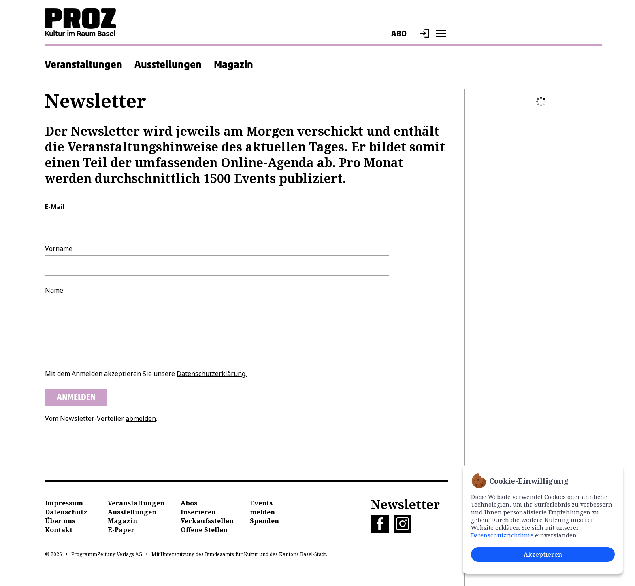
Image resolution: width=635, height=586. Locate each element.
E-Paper (121, 529)
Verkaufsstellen (207, 520)
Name (54, 290)
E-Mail (55, 206)
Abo (399, 33)
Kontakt (58, 529)
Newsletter (405, 504)
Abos (189, 503)
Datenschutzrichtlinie (502, 535)
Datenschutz (66, 511)
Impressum (64, 503)
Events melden (262, 507)
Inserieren (198, 511)
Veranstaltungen (83, 64)
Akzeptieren (543, 554)
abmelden (141, 418)
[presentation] (106, 343)
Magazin (233, 64)
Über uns (60, 520)
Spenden (264, 520)
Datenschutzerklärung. (212, 373)
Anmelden (76, 397)
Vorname (58, 248)
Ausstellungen (168, 64)
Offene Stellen (204, 529)
